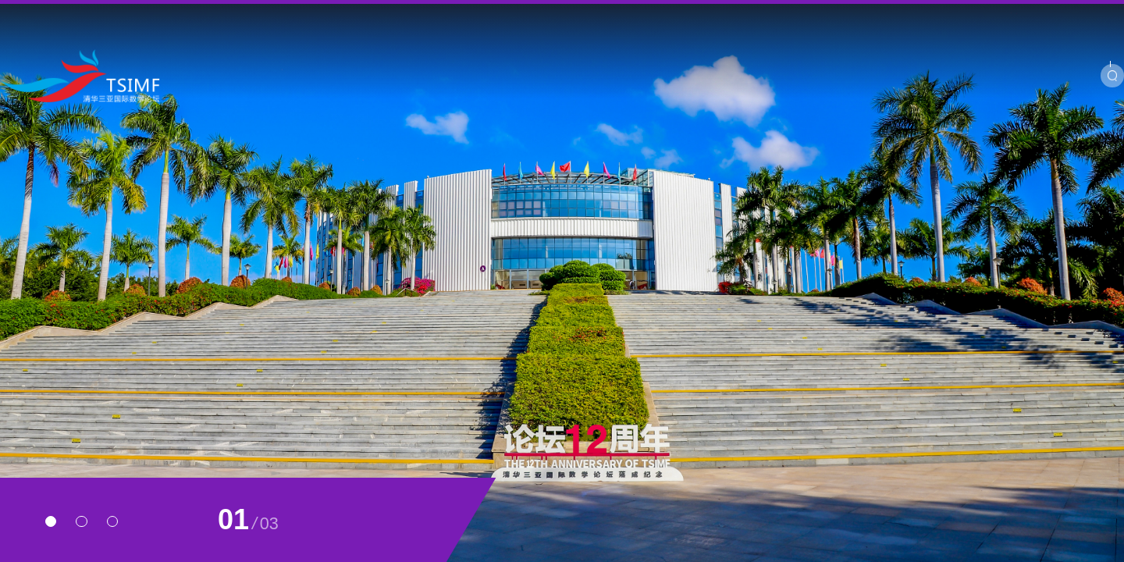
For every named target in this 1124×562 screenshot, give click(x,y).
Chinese (1057, 15)
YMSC (901, 15)
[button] (50, 521)
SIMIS (1004, 15)
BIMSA (953, 15)
